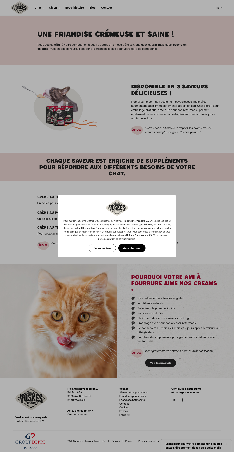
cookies (164, 221)
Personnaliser (102, 248)
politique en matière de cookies (85, 231)
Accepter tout (132, 248)
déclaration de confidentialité (118, 239)
